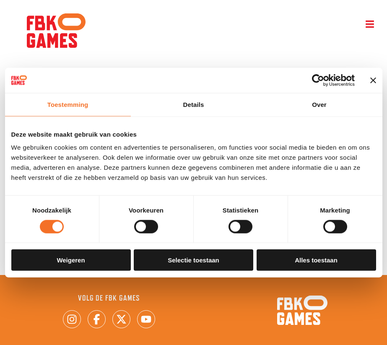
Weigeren (71, 260)
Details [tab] (193, 104)
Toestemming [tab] (67, 104)
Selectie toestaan (193, 260)
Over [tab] (319, 104)
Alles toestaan (316, 260)
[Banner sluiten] (373, 80)
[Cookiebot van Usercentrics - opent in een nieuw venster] (318, 80)
